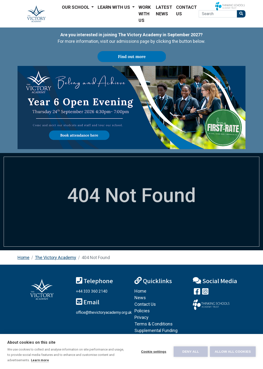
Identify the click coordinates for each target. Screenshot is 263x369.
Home (23, 257)
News (140, 297)
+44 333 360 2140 (91, 291)
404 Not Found (96, 257)
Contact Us (186, 10)
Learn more (40, 360)
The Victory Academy (55, 257)
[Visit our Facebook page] (197, 292)
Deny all (190, 351)
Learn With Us (114, 7)
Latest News (164, 10)
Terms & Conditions (153, 323)
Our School (76, 7)
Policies (142, 310)
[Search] (218, 14)
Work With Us (145, 14)
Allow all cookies (233, 351)
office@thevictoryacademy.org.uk (104, 312)
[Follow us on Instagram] (205, 292)
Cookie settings (153, 351)
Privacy (141, 317)
